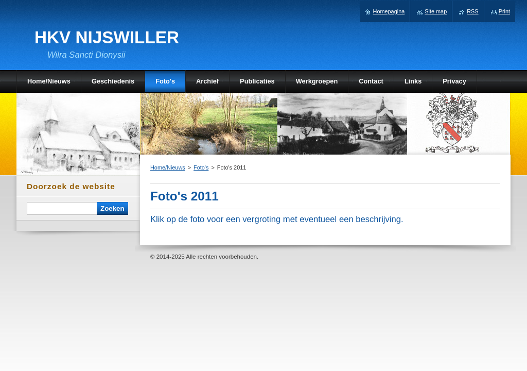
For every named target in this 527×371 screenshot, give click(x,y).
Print (504, 11)
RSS (472, 11)
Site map (436, 11)
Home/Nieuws (167, 167)
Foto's (201, 167)
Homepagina (389, 11)
